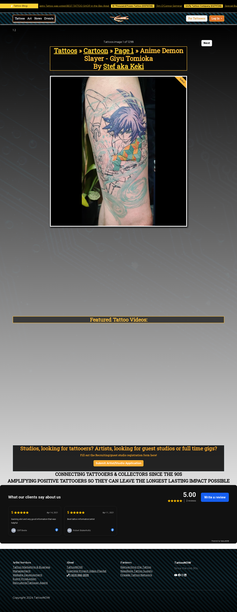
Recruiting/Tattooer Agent (30, 582)
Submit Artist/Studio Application (118, 463)
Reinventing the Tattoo (135, 567)
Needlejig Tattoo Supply (136, 571)
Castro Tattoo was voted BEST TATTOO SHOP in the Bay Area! (76, 5)
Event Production (24, 578)
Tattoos (20, 18)
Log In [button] (215, 18)
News (38, 18)
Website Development (27, 575)
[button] (196, 18)
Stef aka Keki (123, 66)
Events (48, 18)
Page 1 (124, 50)
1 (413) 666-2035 (78, 575)
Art (29, 18)
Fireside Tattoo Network (136, 575)
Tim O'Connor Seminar (172, 5)
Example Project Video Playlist (86, 571)
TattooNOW (75, 567)
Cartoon (95, 50)
